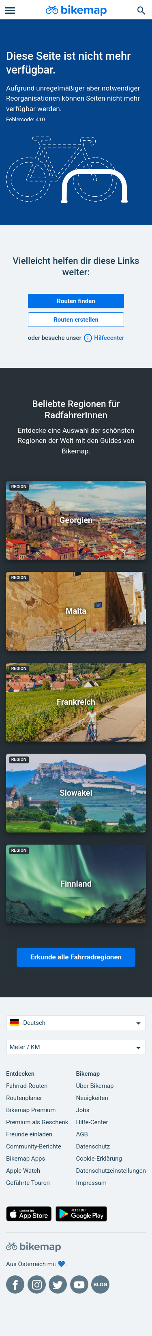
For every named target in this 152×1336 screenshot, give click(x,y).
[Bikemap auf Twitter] (58, 1284)
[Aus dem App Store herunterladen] (29, 1215)
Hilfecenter (103, 337)
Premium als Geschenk (37, 1122)
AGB (82, 1134)
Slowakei (76, 793)
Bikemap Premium (31, 1110)
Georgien (76, 520)
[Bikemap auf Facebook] (15, 1284)
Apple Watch (23, 1170)
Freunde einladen (29, 1134)
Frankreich (76, 702)
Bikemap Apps (25, 1158)
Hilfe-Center (92, 1122)
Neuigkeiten (92, 1098)
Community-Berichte (33, 1146)
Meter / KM (76, 1047)
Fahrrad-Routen (26, 1085)
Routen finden (76, 301)
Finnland (76, 884)
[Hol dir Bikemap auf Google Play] (81, 1215)
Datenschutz (93, 1146)
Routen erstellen (76, 319)
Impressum (91, 1182)
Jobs (83, 1110)
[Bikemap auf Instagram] (37, 1284)
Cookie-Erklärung (99, 1158)
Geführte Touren (28, 1182)
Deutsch (76, 1023)
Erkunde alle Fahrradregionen (76, 957)
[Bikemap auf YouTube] (79, 1284)
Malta (76, 611)
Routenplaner (24, 1098)
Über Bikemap (95, 1085)
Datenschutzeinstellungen (111, 1170)
